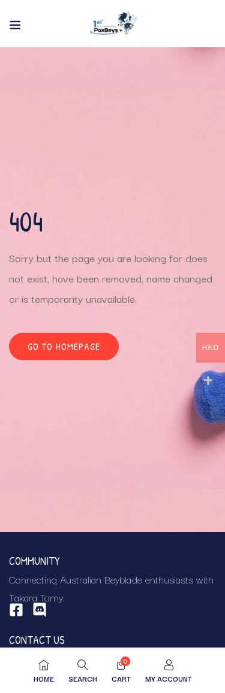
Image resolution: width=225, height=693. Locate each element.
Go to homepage (64, 346)
